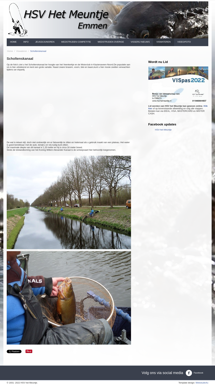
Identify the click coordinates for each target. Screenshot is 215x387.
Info (26, 42)
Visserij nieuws (140, 42)
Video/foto (184, 42)
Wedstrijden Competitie (76, 42)
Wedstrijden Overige (111, 42)
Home (13, 42)
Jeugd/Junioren (44, 42)
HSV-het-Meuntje (163, 129)
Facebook (194, 373)
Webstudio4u (202, 382)
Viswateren (163, 42)
